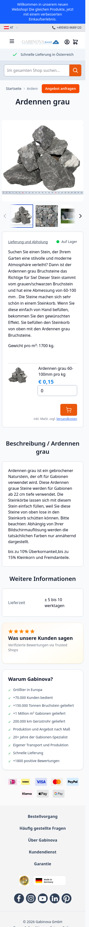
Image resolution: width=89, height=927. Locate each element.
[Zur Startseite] (14, 88)
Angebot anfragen (60, 88)
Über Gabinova (42, 840)
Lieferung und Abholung (28, 241)
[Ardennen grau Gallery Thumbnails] (42, 216)
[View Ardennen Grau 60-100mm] (21, 216)
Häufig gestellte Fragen (43, 828)
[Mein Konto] (67, 42)
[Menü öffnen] (12, 41)
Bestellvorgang (43, 816)
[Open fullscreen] (42, 160)
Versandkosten (66, 419)
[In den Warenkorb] (68, 410)
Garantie (42, 864)
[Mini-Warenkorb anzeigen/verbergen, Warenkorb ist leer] (75, 42)
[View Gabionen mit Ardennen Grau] (72, 216)
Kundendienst (42, 852)
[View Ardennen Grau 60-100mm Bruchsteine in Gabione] (46, 216)
